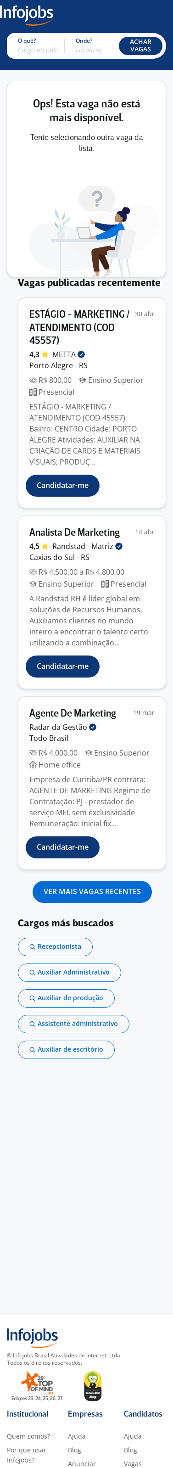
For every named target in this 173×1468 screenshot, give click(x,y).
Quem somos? (28, 1436)
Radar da (62, 727)
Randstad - (87, 546)
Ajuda (77, 1436)
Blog (74, 1450)
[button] (140, 46)
